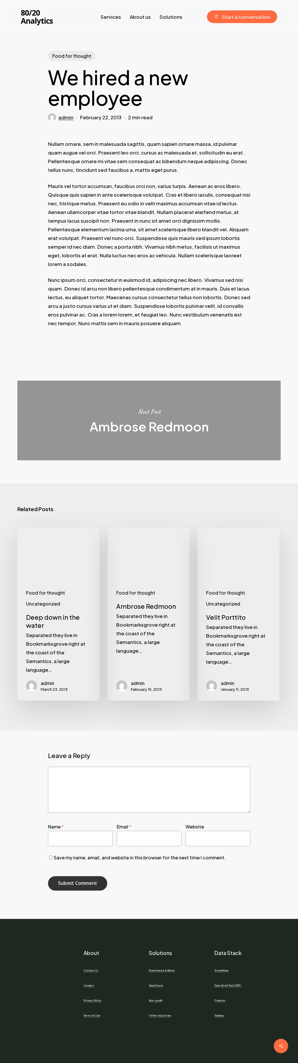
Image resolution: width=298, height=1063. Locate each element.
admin (65, 117)
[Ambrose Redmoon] (149, 614)
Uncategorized (43, 604)
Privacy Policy (92, 1000)
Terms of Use (92, 1015)
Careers (89, 985)
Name (56, 827)
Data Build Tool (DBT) (227, 985)
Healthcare (156, 985)
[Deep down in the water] (58, 614)
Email (124, 827)
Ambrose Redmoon (149, 420)
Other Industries (160, 1015)
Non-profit (155, 1000)
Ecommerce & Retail (162, 970)
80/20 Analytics (37, 17)
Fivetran (219, 1000)
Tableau (219, 1015)
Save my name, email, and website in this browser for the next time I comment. (140, 858)
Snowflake (221, 970)
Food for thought (71, 56)
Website (195, 827)
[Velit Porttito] (238, 614)
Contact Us (91, 970)
